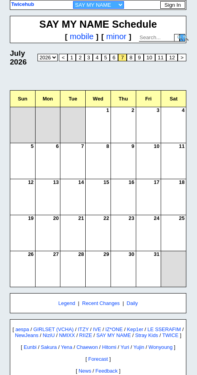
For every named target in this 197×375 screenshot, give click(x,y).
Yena (66, 347)
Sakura (49, 347)
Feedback (107, 371)
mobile (82, 36)
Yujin (138, 347)
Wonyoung (160, 347)
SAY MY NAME (113, 335)
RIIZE (85, 335)
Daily (132, 303)
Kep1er (135, 329)
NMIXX (67, 335)
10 (149, 58)
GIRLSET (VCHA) (53, 329)
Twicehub (22, 4)
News (85, 371)
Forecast (98, 359)
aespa (22, 329)
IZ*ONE (114, 329)
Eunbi (30, 347)
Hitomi (109, 347)
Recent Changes (101, 303)
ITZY (83, 329)
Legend (66, 303)
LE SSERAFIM (164, 329)
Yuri (124, 347)
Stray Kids (146, 335)
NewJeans (27, 335)
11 (161, 58)
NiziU (49, 335)
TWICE (170, 335)
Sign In (172, 5)
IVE (97, 329)
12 (172, 58)
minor (116, 36)
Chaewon (87, 347)
